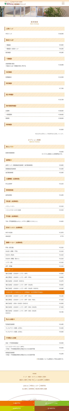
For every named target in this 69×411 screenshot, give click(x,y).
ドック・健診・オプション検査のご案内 (34, 376)
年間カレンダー (34, 385)
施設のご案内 (23, 380)
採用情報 (31, 389)
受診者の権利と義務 (41, 389)
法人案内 (24, 389)
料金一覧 (31, 380)
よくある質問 (39, 380)
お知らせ (25, 385)
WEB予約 (43, 385)
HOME (34, 373)
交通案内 (47, 380)
